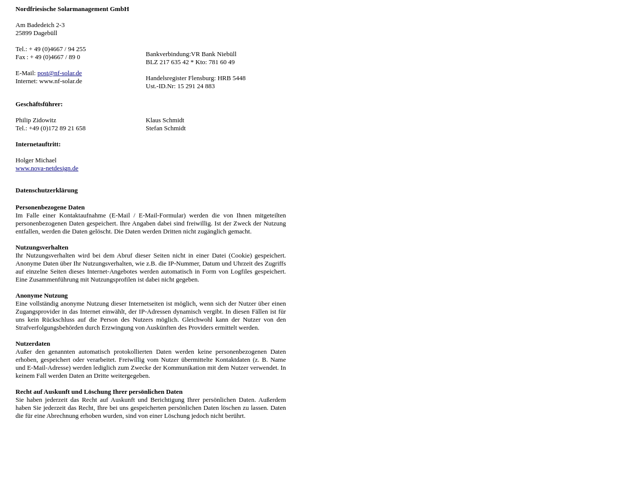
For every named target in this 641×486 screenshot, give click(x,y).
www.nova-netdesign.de (47, 168)
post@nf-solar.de (60, 73)
